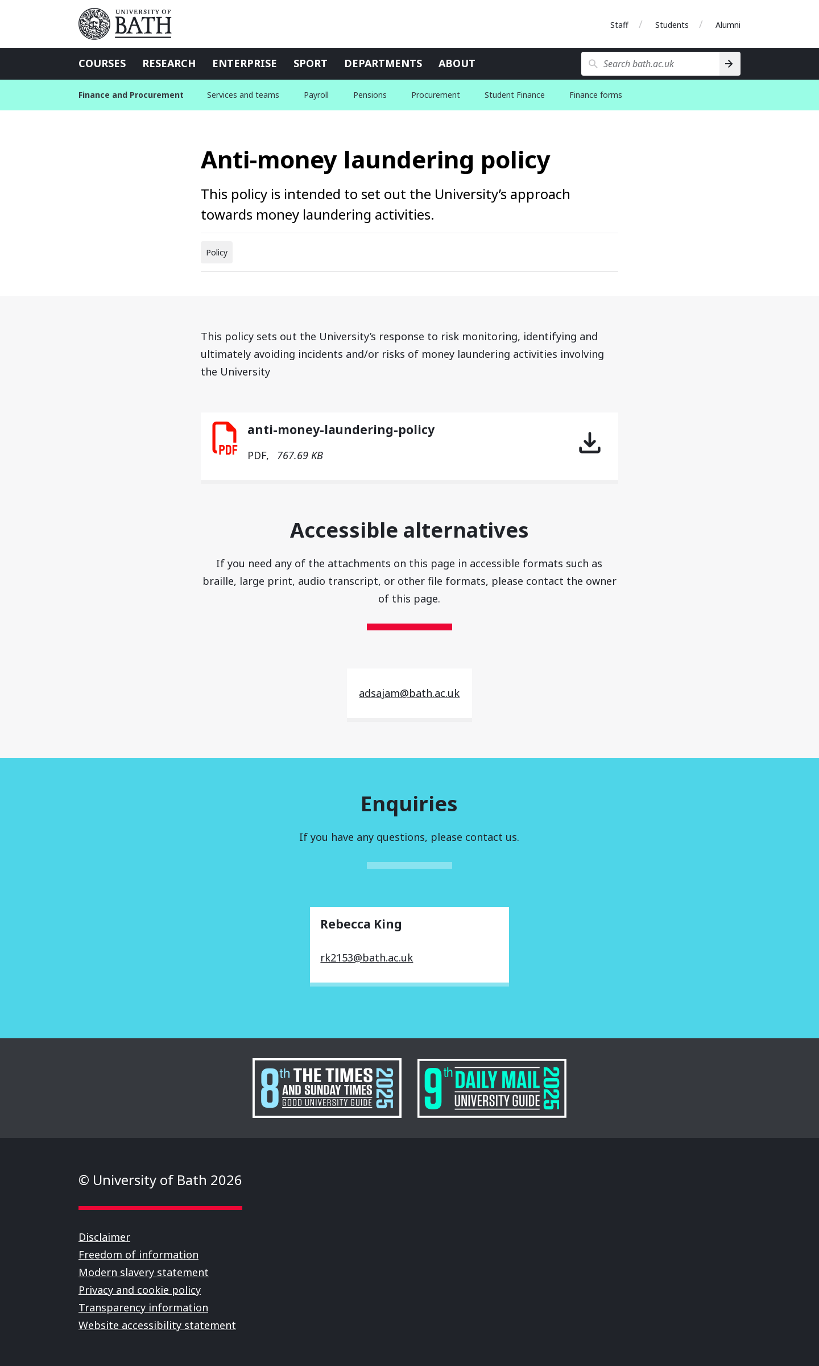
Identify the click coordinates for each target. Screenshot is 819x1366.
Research (169, 63)
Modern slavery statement (143, 1272)
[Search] (730, 64)
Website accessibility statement (157, 1325)
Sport (310, 63)
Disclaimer (104, 1237)
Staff (619, 24)
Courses (102, 63)
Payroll (316, 94)
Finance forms (595, 94)
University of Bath (129, 24)
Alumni (728, 24)
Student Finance (515, 94)
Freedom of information (138, 1254)
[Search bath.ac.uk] (650, 64)
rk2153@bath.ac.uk (366, 957)
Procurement (435, 94)
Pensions (370, 94)
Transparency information (143, 1307)
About (457, 63)
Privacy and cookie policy (139, 1290)
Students (672, 24)
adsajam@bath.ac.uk (409, 693)
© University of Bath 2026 (160, 1179)
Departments (383, 63)
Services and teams (243, 94)
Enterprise (244, 63)
